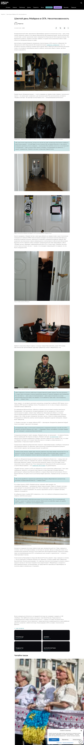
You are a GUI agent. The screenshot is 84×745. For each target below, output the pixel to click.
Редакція (74, 7)
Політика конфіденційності (68, 742)
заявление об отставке (38, 465)
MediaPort (3, 14)
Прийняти (54, 739)
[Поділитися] (64, 28)
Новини (15, 7)
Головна (8, 7)
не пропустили (54, 436)
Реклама (66, 7)
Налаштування (76, 739)
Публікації (22, 7)
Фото (42, 7)
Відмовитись (65, 739)
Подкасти (36, 7)
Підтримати (58, 7)
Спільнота (49, 7)
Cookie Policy (59, 742)
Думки (29, 7)
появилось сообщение (53, 44)
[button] (81, 730)
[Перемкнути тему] (80, 741)
